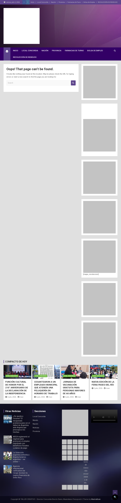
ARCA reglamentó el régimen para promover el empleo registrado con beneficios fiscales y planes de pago (21, 442)
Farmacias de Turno (74, 2)
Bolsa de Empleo (89, 2)
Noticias (36, 428)
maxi (20, 397)
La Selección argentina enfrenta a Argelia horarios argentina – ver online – (21, 457)
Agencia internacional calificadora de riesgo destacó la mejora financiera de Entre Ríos (21, 472)
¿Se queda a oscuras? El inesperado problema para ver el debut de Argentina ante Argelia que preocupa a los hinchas (21, 424)
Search (73, 82)
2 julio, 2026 (10, 397)
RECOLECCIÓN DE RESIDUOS (107, 2)
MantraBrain (96, 499)
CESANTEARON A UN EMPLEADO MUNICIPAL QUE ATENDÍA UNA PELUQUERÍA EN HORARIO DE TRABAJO (46, 387)
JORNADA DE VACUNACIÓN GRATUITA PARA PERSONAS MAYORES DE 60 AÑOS (74, 387)
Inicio (32, 2)
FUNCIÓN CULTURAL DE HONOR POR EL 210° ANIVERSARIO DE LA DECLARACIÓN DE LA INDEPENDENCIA (16, 387)
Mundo (35, 420)
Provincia (62, 2)
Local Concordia (42, 2)
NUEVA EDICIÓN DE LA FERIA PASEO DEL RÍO (103, 383)
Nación (53, 2)
